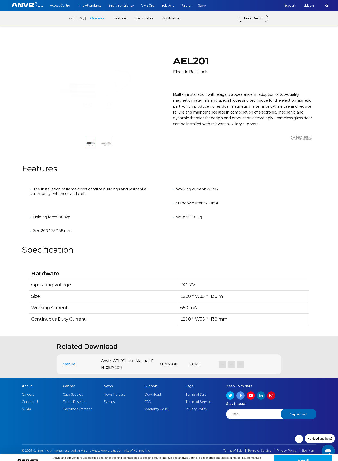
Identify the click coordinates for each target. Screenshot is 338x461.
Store (202, 5)
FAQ (147, 402)
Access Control (60, 5)
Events (109, 402)
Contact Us (30, 402)
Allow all (303, 453)
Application (171, 18)
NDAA (26, 409)
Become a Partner (77, 409)
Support (289, 5)
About (27, 386)
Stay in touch (299, 414)
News (108, 386)
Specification (144, 18)
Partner (186, 5)
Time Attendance (89, 5)
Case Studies (73, 394)
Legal (189, 386)
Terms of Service (198, 402)
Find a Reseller (74, 402)
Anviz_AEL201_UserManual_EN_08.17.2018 (127, 364)
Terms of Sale (196, 394)
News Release (114, 394)
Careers (28, 394)
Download (152, 394)
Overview (97, 18)
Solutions (168, 5)
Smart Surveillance (121, 5)
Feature (119, 18)
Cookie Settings (96, 455)
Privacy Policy (232, 455)
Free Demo (253, 18)
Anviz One (148, 5)
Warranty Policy (156, 409)
